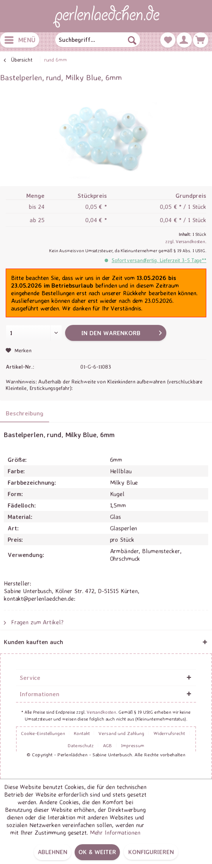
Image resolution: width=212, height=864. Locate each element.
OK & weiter (97, 852)
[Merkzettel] (167, 40)
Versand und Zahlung (121, 733)
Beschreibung (24, 413)
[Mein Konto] (184, 40)
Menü (20, 39)
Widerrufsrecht (169, 733)
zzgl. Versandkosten (185, 241)
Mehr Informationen (115, 832)
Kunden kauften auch (33, 642)
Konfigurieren (151, 852)
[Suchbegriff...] (97, 40)
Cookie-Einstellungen (43, 733)
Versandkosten (101, 712)
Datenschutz (81, 745)
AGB (107, 745)
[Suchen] (132, 40)
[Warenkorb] (200, 40)
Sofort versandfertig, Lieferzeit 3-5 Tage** (159, 260)
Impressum (132, 745)
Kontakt (81, 733)
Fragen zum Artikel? (34, 622)
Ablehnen (52, 852)
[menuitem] (19, 40)
